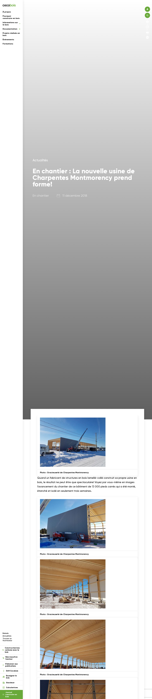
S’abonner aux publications (10, 665)
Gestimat (8, 683)
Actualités (7, 636)
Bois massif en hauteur (10, 658)
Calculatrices (10, 688)
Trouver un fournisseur (7, 640)
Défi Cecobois (10, 671)
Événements (8, 39)
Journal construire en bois (10, 694)
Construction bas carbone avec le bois (11, 650)
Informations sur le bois (11, 23)
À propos (7, 12)
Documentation (11, 29)
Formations (8, 44)
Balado (6, 633)
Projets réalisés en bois (11, 34)
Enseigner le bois (10, 677)
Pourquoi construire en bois (11, 17)
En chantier (41, 195)
